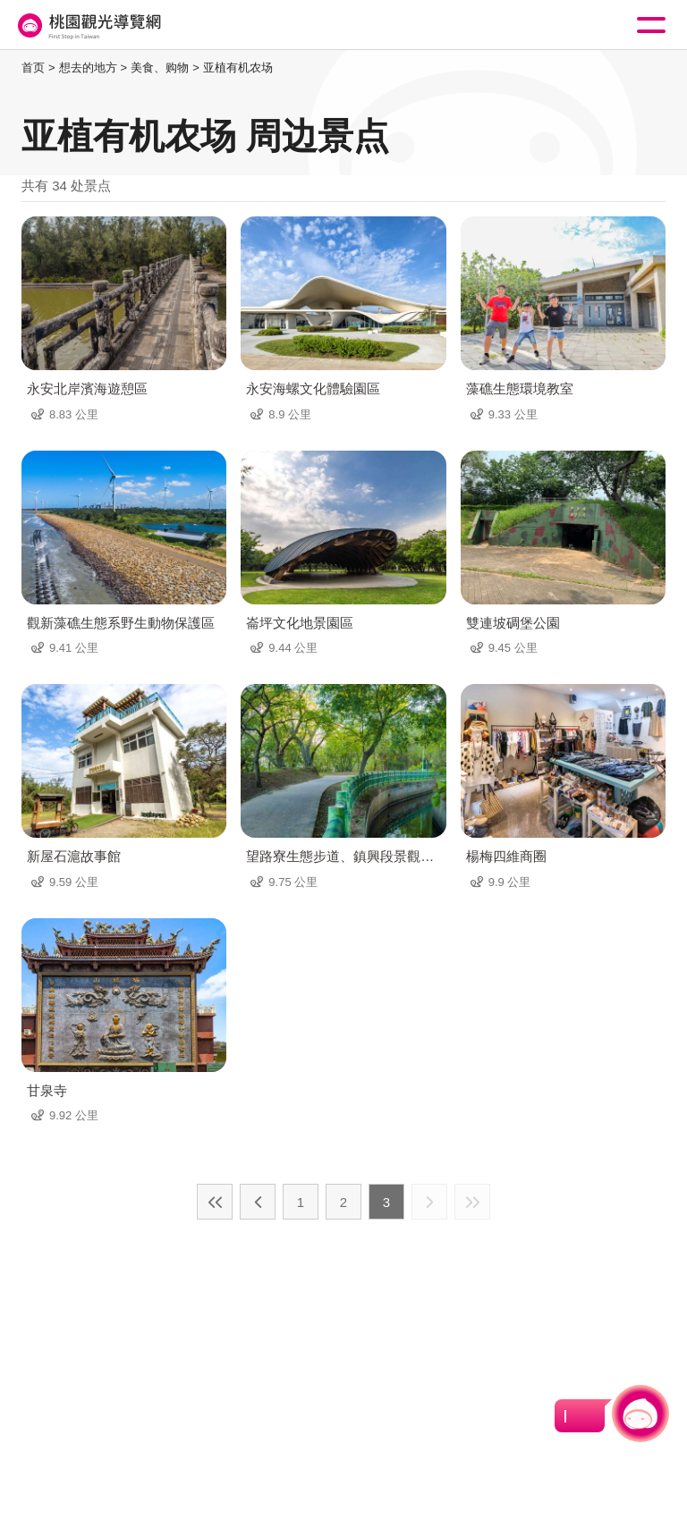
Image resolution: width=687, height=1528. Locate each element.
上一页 (258, 1202)
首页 (33, 67)
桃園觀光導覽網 (87, 25)
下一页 (429, 1202)
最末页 (472, 1202)
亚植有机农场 (238, 67)
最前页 (215, 1202)
